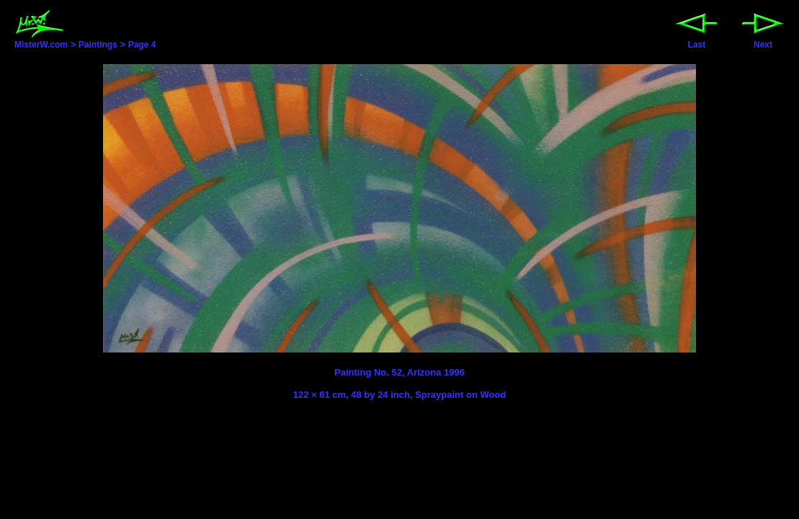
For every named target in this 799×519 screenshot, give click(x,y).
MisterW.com (41, 40)
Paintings (98, 45)
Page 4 (142, 45)
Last (696, 41)
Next (763, 41)
